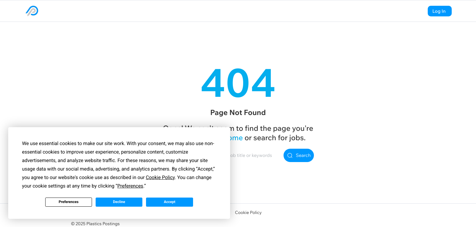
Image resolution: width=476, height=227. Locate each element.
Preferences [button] (130, 186)
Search (299, 155)
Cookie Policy (248, 212)
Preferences (69, 202)
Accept (169, 202)
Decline (119, 202)
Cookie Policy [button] (160, 177)
